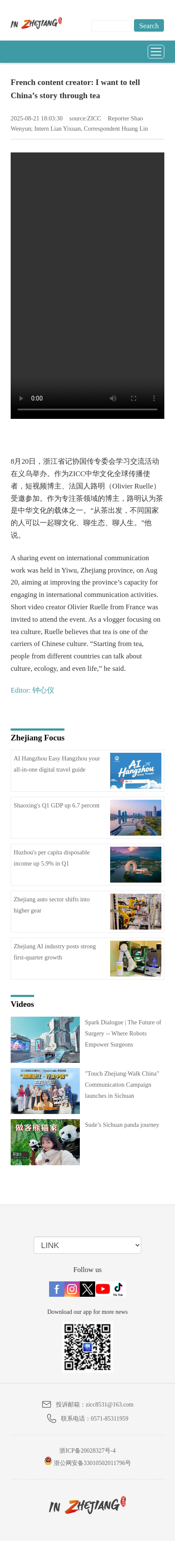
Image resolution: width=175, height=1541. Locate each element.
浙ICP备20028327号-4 (87, 1450)
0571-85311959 (109, 1418)
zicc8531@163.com (110, 1404)
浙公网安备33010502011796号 (87, 1461)
